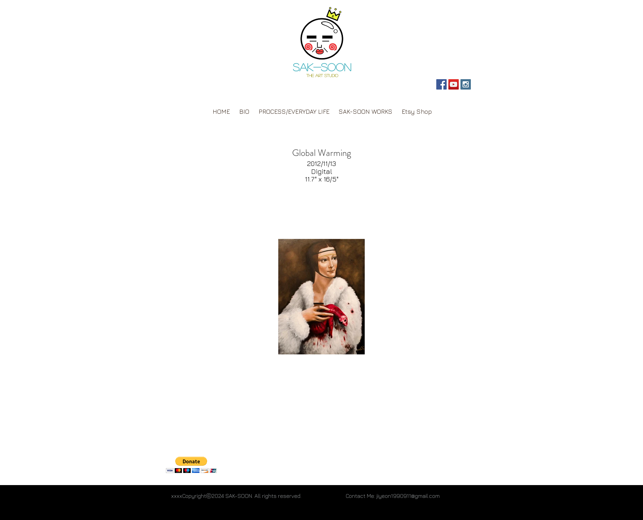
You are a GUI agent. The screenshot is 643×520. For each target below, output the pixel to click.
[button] (191, 465)
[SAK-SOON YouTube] (453, 84)
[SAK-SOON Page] (441, 84)
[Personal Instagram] (465, 84)
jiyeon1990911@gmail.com (408, 496)
